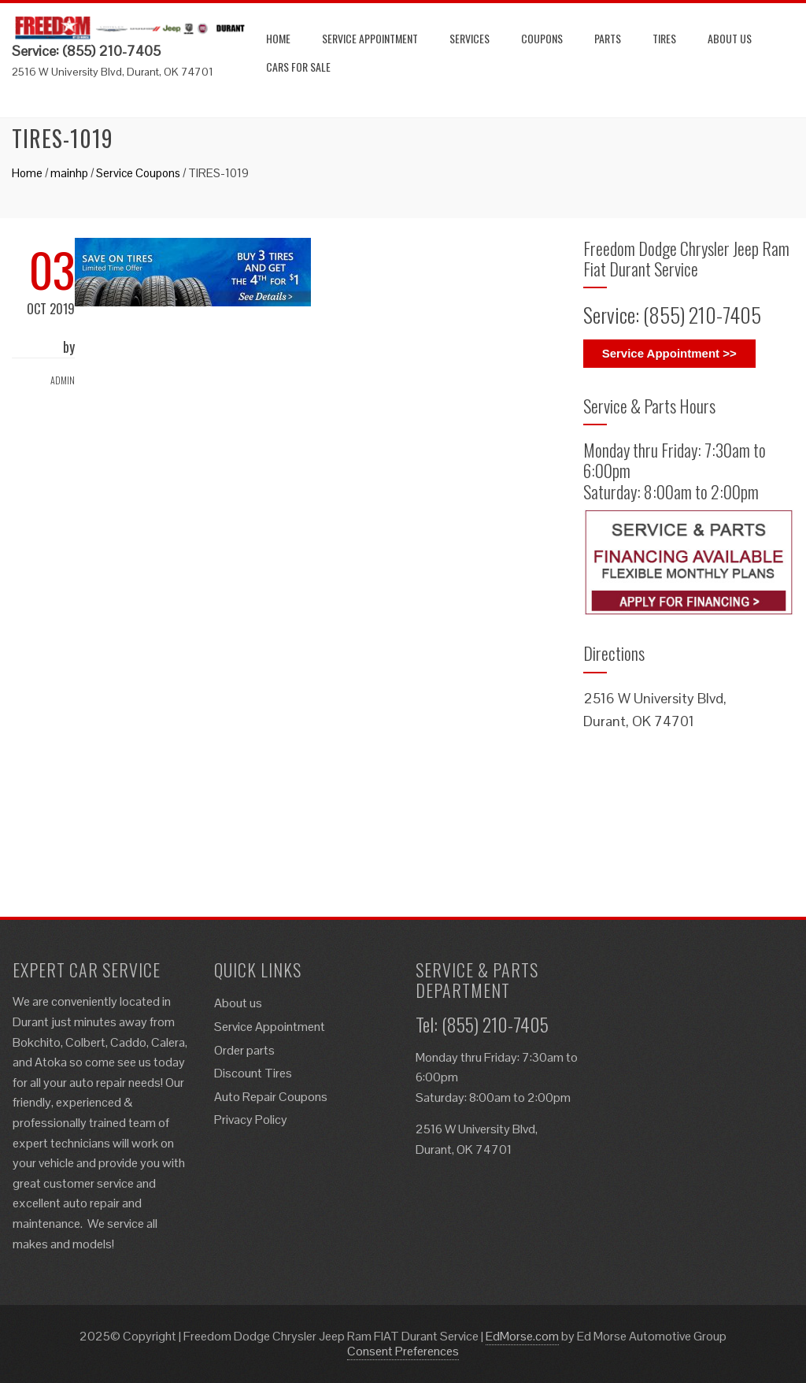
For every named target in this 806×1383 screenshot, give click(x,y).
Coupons (542, 38)
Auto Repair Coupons (270, 1096)
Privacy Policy (250, 1119)
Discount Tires (253, 1073)
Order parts (244, 1050)
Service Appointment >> (669, 353)
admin (62, 380)
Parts (607, 38)
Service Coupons (138, 172)
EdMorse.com (522, 1336)
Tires (664, 38)
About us (730, 38)
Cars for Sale (298, 66)
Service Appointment (370, 38)
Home (278, 38)
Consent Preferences (403, 1351)
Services (469, 38)
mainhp (69, 172)
